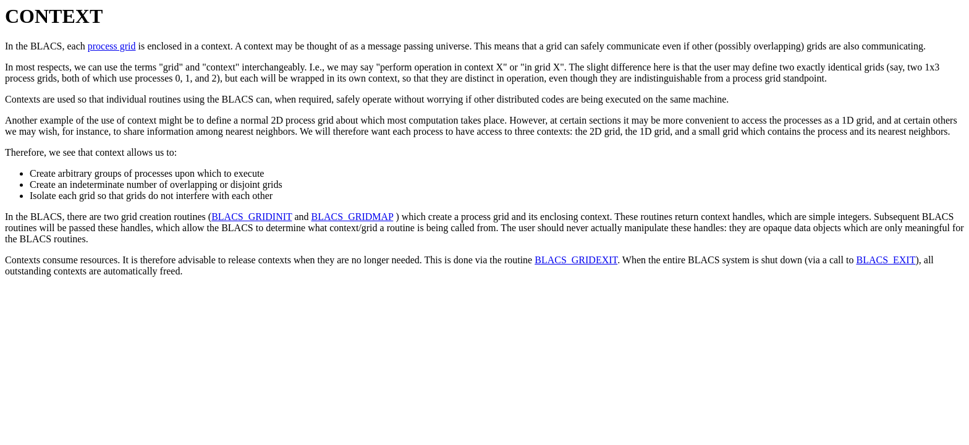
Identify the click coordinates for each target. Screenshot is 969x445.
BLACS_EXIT (885, 260)
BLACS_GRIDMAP (352, 216)
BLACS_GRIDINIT (251, 216)
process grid (112, 46)
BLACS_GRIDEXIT (576, 260)
